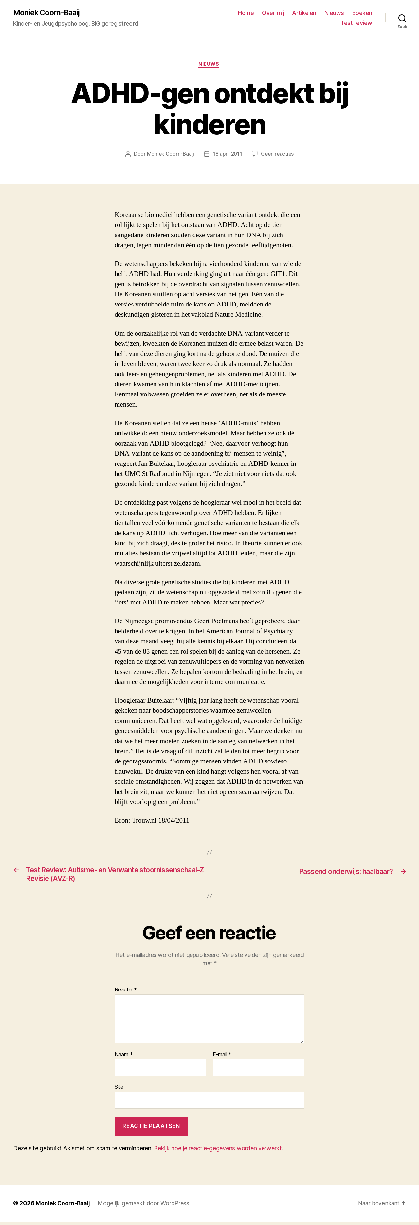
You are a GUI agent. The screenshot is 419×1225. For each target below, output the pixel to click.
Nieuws (334, 13)
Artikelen (304, 13)
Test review (356, 23)
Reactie (126, 993)
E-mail (222, 1057)
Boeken (362, 13)
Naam (124, 1057)
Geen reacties (278, 155)
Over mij (273, 13)
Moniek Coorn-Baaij (48, 13)
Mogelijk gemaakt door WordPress (145, 1206)
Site (119, 1090)
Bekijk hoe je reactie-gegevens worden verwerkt (218, 1151)
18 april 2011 (227, 155)
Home (246, 13)
